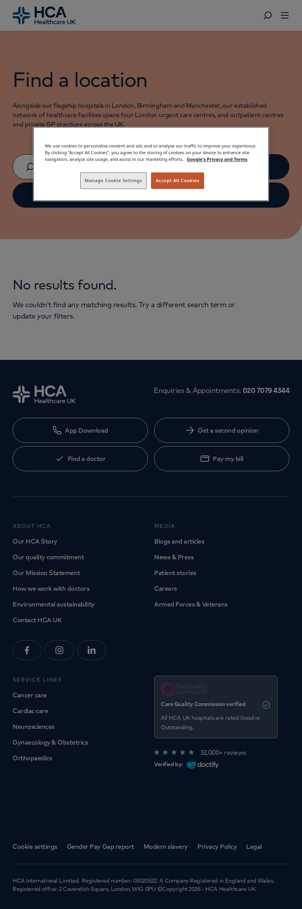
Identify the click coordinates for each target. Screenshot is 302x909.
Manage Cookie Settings (113, 180)
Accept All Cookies (177, 180)
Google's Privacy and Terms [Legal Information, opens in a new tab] (217, 159)
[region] (151, 164)
